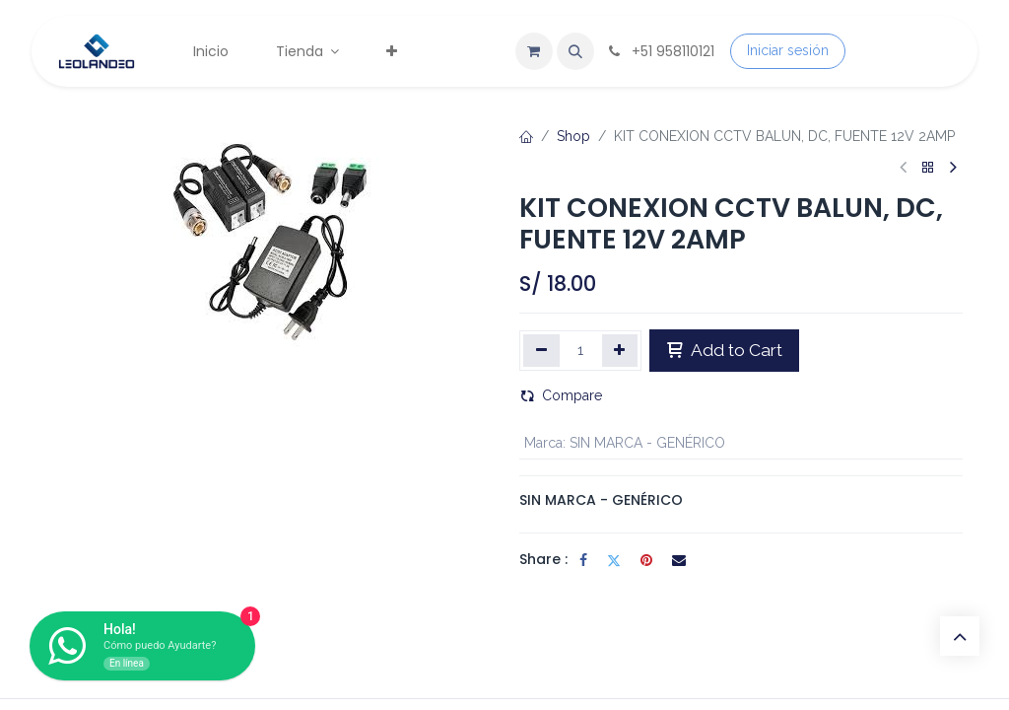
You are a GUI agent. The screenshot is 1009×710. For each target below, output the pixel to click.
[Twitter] (614, 560)
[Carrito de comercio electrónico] (534, 51)
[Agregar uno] (620, 350)
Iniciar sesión (788, 50)
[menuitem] (210, 52)
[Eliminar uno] (541, 350)
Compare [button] (561, 395)
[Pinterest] (646, 560)
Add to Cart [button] (724, 350)
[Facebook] (583, 560)
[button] (575, 51)
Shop (573, 136)
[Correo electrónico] (679, 560)
